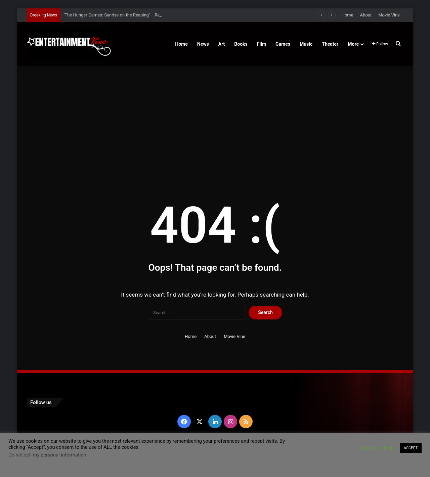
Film (261, 44)
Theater (330, 44)
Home (347, 14)
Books (240, 44)
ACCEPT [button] (411, 448)
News (203, 44)
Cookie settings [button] (378, 448)
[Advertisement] (215, 123)
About (366, 14)
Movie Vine (389, 14)
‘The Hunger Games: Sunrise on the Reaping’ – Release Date (122, 14)
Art (221, 44)
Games (282, 44)
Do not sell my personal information (47, 455)
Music (306, 44)
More (353, 44)
